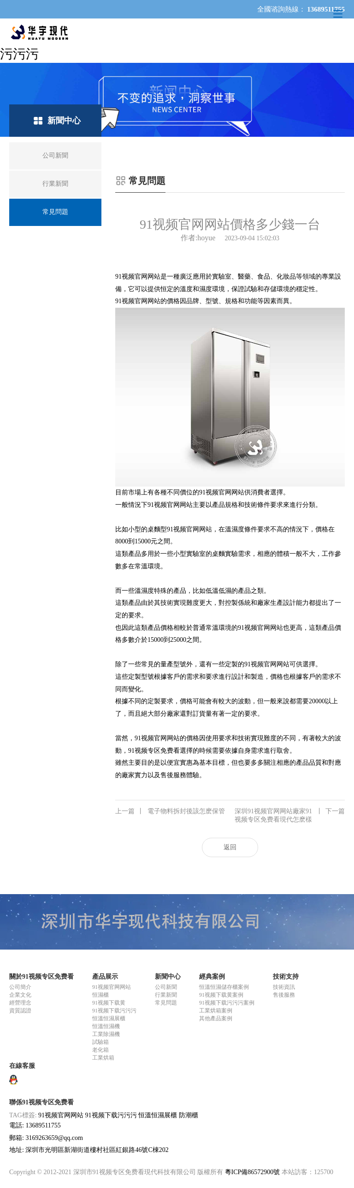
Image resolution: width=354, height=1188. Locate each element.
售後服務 (284, 995)
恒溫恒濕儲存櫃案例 (224, 987)
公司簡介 (20, 987)
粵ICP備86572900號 (252, 1172)
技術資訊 (284, 987)
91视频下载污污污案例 (226, 1002)
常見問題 (166, 1002)
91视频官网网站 (137, 276)
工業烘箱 (103, 1057)
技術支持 (286, 976)
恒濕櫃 (100, 995)
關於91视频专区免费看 (41, 976)
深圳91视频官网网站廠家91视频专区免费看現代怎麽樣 (290, 815)
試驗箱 (100, 1042)
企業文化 (20, 995)
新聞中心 (168, 976)
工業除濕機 (106, 1034)
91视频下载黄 (108, 1002)
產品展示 (105, 976)
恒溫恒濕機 (106, 1026)
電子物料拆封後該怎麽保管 (170, 811)
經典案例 (212, 976)
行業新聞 (166, 995)
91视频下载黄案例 (221, 995)
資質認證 (20, 1010)
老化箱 (100, 1050)
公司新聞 (166, 987)
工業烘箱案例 (215, 1010)
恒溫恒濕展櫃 (108, 1018)
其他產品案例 (215, 1018)
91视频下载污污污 (114, 1010)
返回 (230, 847)
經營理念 (20, 1002)
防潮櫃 (188, 1115)
